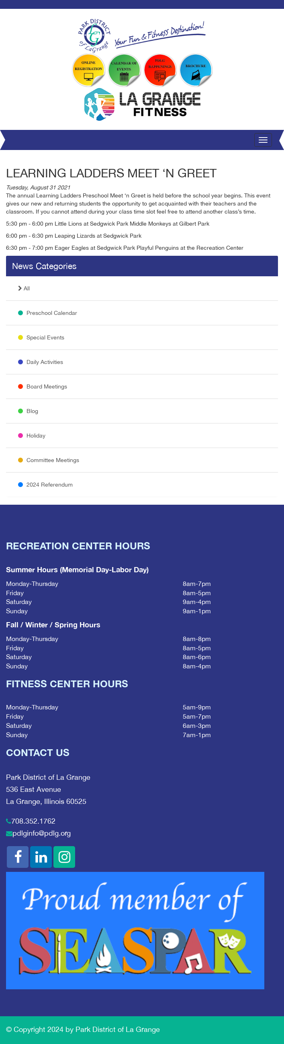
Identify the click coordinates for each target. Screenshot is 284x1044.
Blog (28, 411)
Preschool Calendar (47, 313)
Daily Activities (40, 362)
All (24, 288)
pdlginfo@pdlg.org (41, 833)
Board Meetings (42, 386)
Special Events (41, 337)
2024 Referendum (45, 484)
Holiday (31, 435)
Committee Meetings (48, 460)
